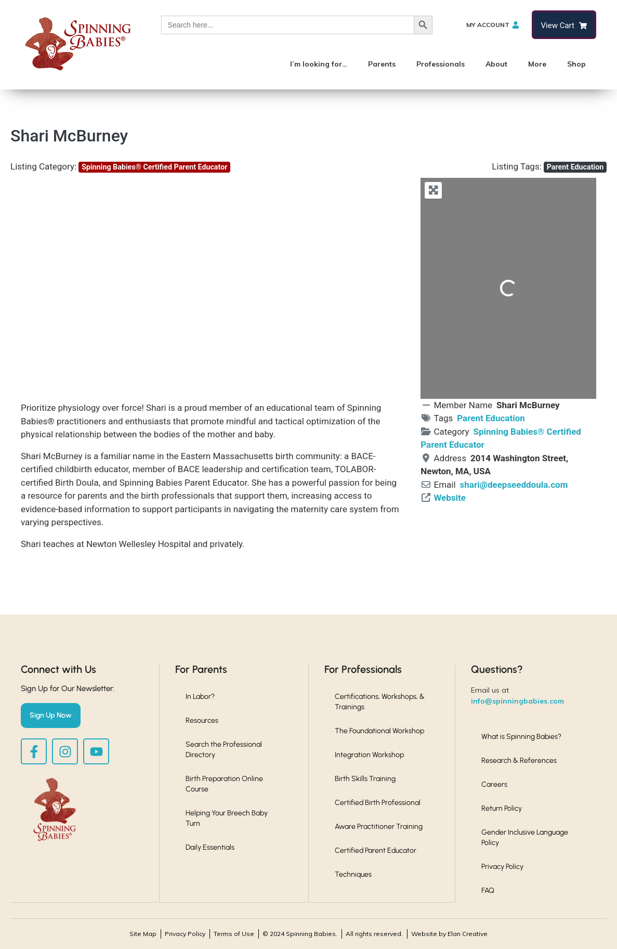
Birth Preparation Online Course (224, 784)
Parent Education (575, 167)
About (496, 64)
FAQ (487, 890)
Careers (494, 784)
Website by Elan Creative (449, 934)
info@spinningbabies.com (517, 701)
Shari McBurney (69, 136)
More (537, 64)
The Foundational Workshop (379, 730)
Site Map (142, 934)
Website (450, 497)
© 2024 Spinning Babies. (299, 934)
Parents (382, 64)
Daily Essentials (210, 847)
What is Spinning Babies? (521, 736)
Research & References (519, 760)
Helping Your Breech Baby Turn (227, 818)
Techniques (353, 874)
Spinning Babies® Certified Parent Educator (154, 167)
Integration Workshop (369, 754)
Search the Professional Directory (224, 749)
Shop (576, 64)
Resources (202, 720)
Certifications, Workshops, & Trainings (380, 701)
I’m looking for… (318, 64)
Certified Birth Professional (378, 802)
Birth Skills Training (365, 778)
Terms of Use (234, 934)
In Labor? (200, 696)
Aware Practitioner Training (379, 826)
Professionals (440, 64)
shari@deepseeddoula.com (514, 484)
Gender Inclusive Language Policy (524, 837)
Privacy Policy (502, 866)
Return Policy (501, 808)
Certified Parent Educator (375, 850)
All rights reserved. (374, 934)
